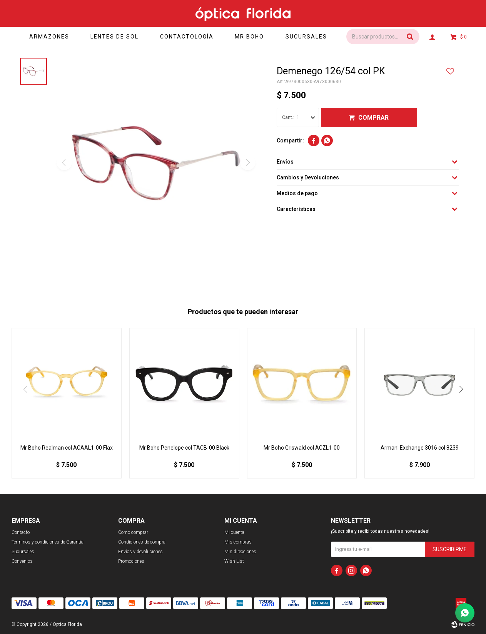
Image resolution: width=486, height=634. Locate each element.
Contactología (187, 36)
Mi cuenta (234, 532)
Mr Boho (249, 36)
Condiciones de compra (141, 542)
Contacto (21, 532)
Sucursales (306, 36)
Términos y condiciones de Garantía (48, 542)
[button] (461, 389)
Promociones (131, 561)
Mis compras (238, 542)
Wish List (234, 561)
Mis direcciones (240, 551)
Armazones (49, 36)
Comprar (373, 117)
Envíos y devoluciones (140, 551)
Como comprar (133, 532)
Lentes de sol (114, 36)
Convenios (22, 561)
